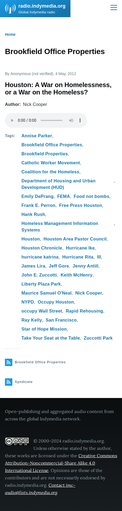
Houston (30, 239)
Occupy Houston (56, 302)
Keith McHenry (76, 275)
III (99, 257)
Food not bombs (91, 196)
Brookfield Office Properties (51, 144)
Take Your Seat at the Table (50, 338)
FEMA (63, 196)
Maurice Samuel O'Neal (46, 293)
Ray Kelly (31, 320)
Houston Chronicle (41, 248)
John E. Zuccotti (39, 275)
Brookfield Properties (44, 153)
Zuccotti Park (98, 338)
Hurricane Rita (77, 257)
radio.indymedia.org (42, 6)
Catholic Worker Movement (50, 163)
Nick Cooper (88, 293)
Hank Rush (33, 214)
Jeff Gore (59, 266)
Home (10, 34)
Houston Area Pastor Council (75, 239)
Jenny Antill (85, 266)
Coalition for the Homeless (50, 172)
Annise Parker (36, 135)
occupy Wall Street (41, 311)
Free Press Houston (80, 205)
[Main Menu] (114, 7)
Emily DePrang (37, 196)
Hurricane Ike (80, 248)
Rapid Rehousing (84, 311)
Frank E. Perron (38, 205)
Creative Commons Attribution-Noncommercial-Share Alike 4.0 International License (61, 463)
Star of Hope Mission (44, 329)
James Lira (33, 266)
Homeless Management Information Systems (59, 226)
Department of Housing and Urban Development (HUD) (58, 184)
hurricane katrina (39, 257)
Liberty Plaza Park (41, 284)
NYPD (27, 302)
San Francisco (61, 320)
